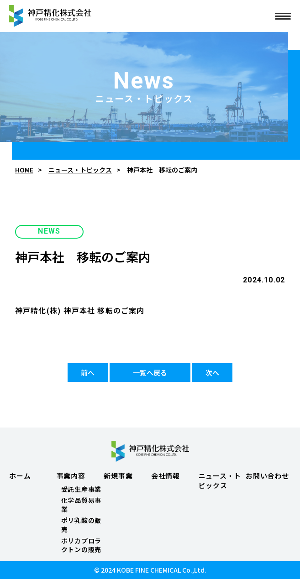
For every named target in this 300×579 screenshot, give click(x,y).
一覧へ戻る (150, 372)
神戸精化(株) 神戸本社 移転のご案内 (80, 310)
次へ (212, 372)
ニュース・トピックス (80, 170)
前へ (88, 372)
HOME (24, 170)
